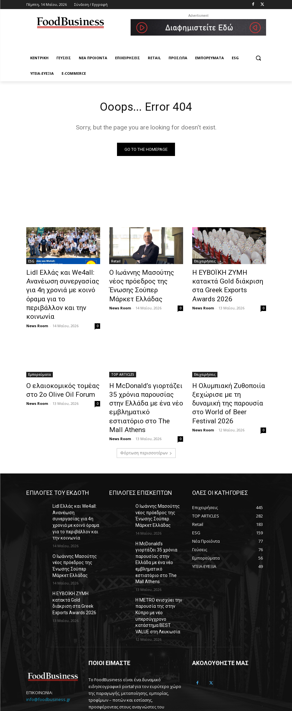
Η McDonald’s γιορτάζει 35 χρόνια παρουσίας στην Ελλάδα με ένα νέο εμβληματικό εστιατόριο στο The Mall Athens (145, 383)
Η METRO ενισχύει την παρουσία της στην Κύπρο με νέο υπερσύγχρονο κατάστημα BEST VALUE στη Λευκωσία (158, 556)
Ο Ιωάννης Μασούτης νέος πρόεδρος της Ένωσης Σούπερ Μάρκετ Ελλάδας (142, 280)
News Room (37, 309)
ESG (31, 262)
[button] (258, 58)
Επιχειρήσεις (205, 262)
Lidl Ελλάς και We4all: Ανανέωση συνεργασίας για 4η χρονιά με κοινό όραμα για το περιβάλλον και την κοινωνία (62, 287)
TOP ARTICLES (122, 358)
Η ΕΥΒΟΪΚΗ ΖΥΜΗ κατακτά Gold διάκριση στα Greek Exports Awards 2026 (225, 280)
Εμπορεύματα (39, 358)
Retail (116, 262)
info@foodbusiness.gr (48, 635)
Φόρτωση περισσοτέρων (146, 420)
